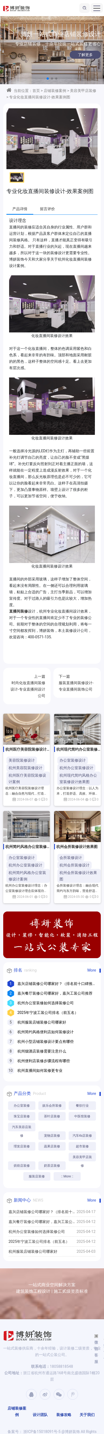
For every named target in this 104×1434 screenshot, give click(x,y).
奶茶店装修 (52, 1166)
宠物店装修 (52, 1135)
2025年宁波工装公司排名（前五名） (47, 1012)
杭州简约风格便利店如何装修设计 (45, 1032)
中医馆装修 (82, 1116)
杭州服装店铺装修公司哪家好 (41, 1022)
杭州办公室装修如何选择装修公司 (45, 1003)
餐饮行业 (82, 1105)
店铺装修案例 (55, 90)
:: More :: (67, 1176)
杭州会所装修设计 (75, 865)
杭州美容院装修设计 (25, 768)
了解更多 (78, 55)
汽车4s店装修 (82, 1135)
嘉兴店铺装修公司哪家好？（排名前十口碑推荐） (42, 1213)
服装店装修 (37, 1176)
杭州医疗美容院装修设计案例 (27, 778)
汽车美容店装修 (21, 1128)
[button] (48, 78)
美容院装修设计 (22, 760)
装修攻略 (63, 1415)
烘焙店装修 (22, 1166)
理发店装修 (22, 1146)
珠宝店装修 (22, 1116)
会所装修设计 (71, 857)
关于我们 (87, 1415)
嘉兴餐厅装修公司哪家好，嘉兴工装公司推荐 (54, 993)
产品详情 (19, 209)
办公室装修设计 (73, 760)
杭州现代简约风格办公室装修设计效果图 (78, 778)
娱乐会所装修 (52, 1105)
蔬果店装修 (52, 1146)
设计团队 (40, 1415)
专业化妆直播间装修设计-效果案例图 (39, 97)
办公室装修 (22, 1105)
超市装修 (82, 1146)
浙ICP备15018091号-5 (42, 1431)
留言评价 (47, 209)
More (91, 970)
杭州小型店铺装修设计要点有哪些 (45, 1041)
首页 (36, 90)
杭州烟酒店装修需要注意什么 (41, 1051)
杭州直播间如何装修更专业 (39, 1070)
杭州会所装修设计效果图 (78, 875)
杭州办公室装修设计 (76, 768)
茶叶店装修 (52, 1116)
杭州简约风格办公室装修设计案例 (27, 875)
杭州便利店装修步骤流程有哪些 (43, 1061)
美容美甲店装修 (83, 90)
